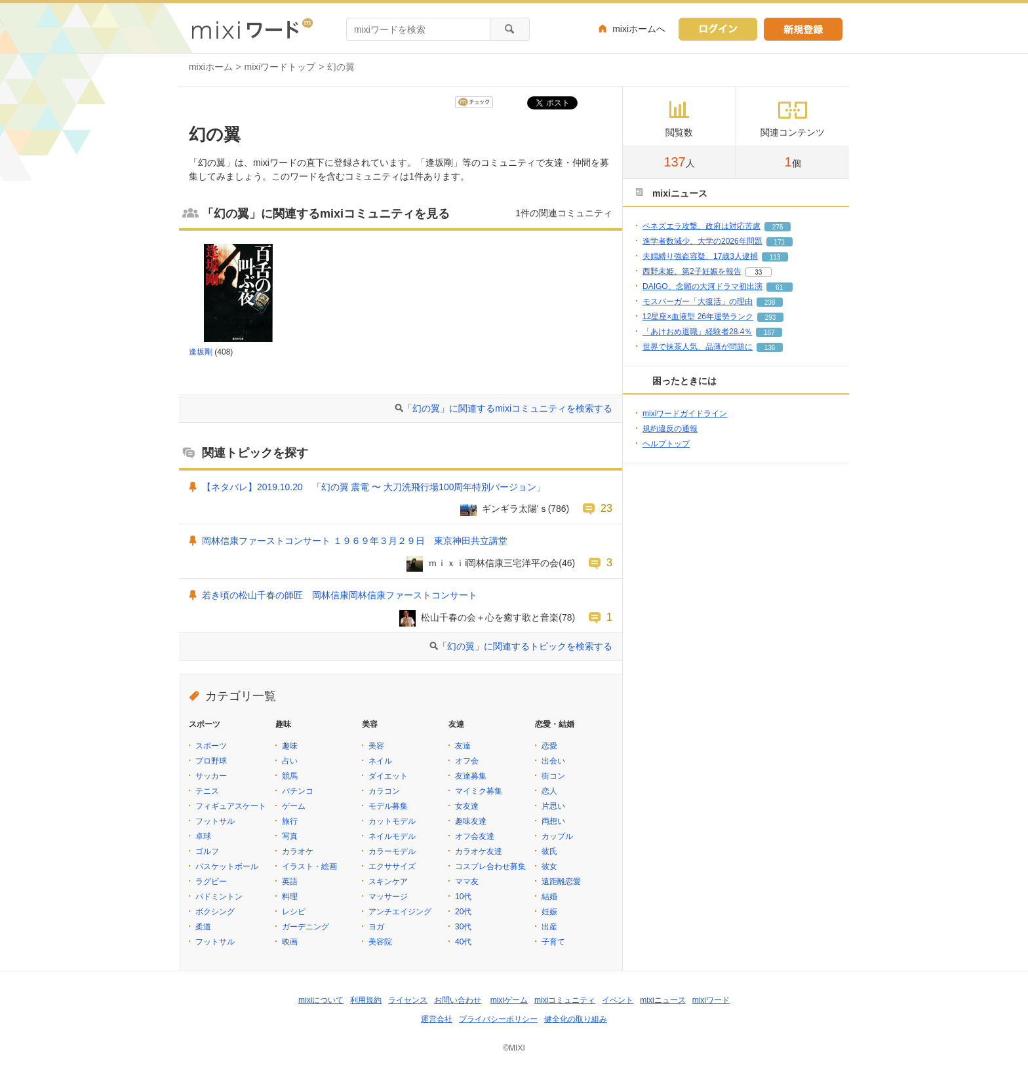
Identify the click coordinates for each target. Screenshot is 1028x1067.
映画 (290, 941)
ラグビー (211, 881)
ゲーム (294, 806)
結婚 (549, 896)
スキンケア (388, 881)
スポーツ (211, 745)
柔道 (203, 926)
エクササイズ (392, 866)
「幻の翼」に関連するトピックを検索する (525, 646)
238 (770, 302)
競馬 (290, 776)
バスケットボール (226, 866)
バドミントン (219, 896)
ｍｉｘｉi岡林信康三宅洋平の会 (493, 563)
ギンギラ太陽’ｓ (515, 508)
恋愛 (549, 745)
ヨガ (376, 926)
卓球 (203, 836)
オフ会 (467, 761)
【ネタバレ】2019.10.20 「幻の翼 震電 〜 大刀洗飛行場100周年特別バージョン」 (373, 487)
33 (758, 272)
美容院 (380, 941)
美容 (376, 745)
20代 (463, 911)
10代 (463, 896)
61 (779, 287)
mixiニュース (662, 1000)
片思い (553, 806)
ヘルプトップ (666, 443)
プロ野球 (211, 761)
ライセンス (407, 1000)
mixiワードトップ (280, 67)
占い (290, 761)
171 (779, 242)
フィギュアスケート (230, 806)
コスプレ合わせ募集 (490, 866)
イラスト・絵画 (309, 866)
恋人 (549, 791)
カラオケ (297, 851)
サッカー (211, 776)
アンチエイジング (399, 911)
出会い (553, 761)
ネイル (380, 761)
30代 (463, 926)
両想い (553, 821)
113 (775, 257)
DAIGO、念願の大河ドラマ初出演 (702, 286)
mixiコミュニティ (564, 1000)
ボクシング (215, 911)
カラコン (384, 791)
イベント (617, 1000)
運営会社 (436, 1019)
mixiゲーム (509, 1000)
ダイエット (388, 776)
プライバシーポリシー (498, 1019)
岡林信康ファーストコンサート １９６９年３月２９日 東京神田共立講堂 (354, 540)
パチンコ (297, 791)
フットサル (215, 821)
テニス (207, 791)
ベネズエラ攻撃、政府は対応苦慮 (701, 226)
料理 (290, 896)
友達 (463, 745)
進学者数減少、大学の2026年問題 (702, 241)
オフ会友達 (474, 836)
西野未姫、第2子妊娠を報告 (691, 271)
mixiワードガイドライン (684, 413)
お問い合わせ (457, 1000)
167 (769, 332)
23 (606, 508)
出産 (549, 926)
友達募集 (470, 776)
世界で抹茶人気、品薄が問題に (697, 346)
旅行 (290, 821)
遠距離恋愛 (561, 881)
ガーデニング (305, 926)
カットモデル (392, 821)
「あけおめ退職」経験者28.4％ (697, 331)
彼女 (549, 866)
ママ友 (467, 881)
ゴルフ (207, 851)
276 (777, 227)
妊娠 (549, 911)
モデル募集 (388, 806)
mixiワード (711, 1000)
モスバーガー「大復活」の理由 (697, 301)
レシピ (294, 911)
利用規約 (366, 1000)
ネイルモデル (392, 836)
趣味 (290, 745)
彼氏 (549, 851)
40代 (463, 941)
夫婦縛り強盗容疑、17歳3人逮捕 (700, 256)
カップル (557, 836)
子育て (553, 941)
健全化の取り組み (575, 1019)
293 (770, 317)
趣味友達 (470, 821)
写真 (290, 836)
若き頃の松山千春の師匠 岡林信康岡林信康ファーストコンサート (339, 595)
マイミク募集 (478, 791)
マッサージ (388, 896)
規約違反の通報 (670, 428)
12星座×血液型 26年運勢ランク (697, 316)
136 (770, 347)
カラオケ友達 (478, 851)
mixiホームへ (638, 29)
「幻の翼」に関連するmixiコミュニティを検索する (507, 408)
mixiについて (321, 1000)
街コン (553, 776)
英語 (290, 881)
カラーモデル (392, 851)
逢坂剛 (200, 352)
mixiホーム (211, 67)
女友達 (467, 806)
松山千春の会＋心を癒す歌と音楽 (490, 617)
